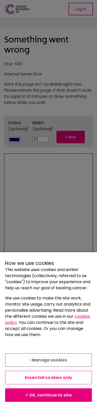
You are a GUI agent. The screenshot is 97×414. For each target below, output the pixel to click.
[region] (48, 333)
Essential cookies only (48, 377)
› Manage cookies (48, 360)
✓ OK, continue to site (48, 395)
